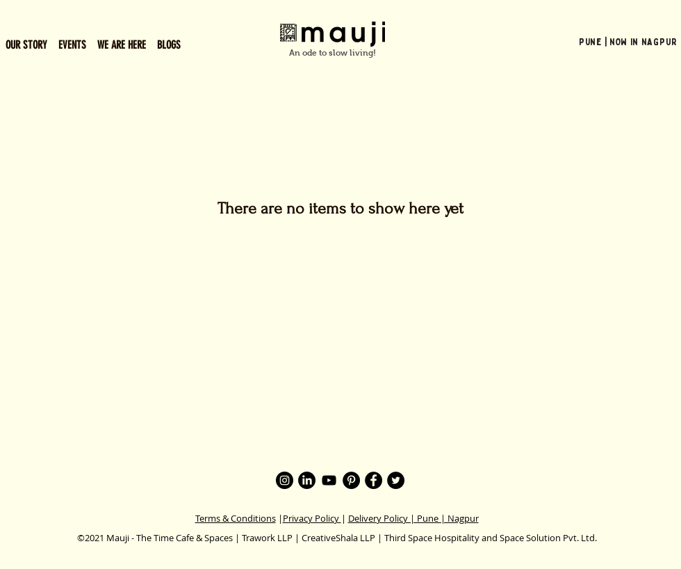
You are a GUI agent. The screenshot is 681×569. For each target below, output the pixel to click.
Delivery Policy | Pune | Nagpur (413, 518)
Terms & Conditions (235, 518)
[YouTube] (329, 480)
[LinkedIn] (306, 480)
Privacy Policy (312, 518)
